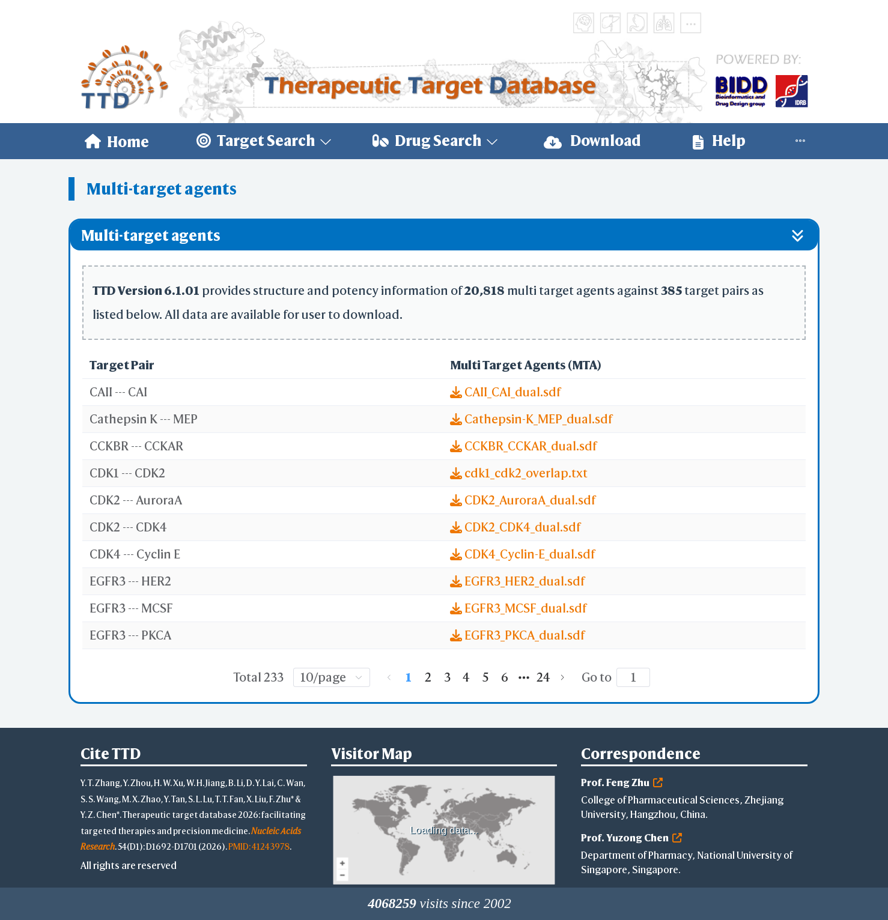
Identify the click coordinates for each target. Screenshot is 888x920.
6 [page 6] (504, 677)
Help (719, 141)
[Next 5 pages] (524, 677)
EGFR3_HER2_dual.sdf (517, 581)
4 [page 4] (466, 677)
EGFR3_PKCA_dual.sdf (517, 635)
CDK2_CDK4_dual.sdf (515, 527)
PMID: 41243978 (259, 846)
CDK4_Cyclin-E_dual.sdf (522, 554)
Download (592, 141)
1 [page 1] (409, 677)
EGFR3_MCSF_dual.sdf (518, 608)
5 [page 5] (485, 677)
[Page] (633, 677)
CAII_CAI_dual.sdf (505, 392)
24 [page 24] (543, 677)
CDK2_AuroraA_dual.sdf (522, 500)
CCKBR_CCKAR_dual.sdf (523, 446)
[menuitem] (116, 141)
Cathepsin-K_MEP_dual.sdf (531, 419)
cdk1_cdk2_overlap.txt (519, 473)
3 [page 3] (447, 677)
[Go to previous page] (389, 677)
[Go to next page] (562, 677)
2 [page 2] (428, 677)
